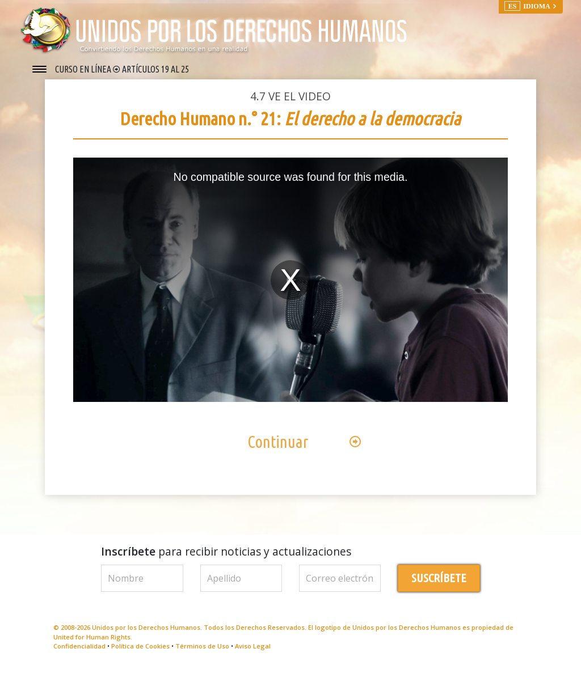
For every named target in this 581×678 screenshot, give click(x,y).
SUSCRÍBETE (438, 586)
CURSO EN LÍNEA (84, 69)
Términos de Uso (202, 654)
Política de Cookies (140, 654)
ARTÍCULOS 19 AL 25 (155, 69)
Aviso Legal (253, 654)
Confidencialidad (79, 654)
